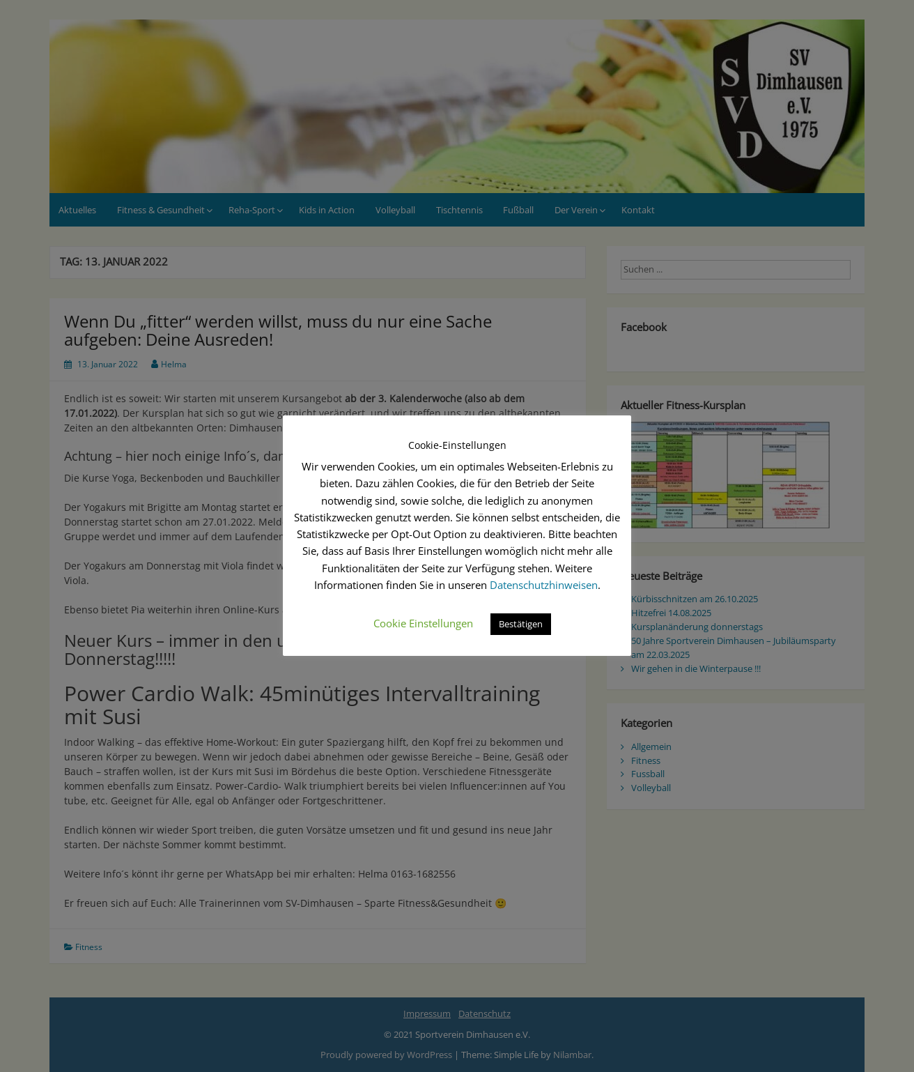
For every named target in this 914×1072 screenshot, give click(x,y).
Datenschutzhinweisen (544, 585)
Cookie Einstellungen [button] (423, 623)
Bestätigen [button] (521, 624)
